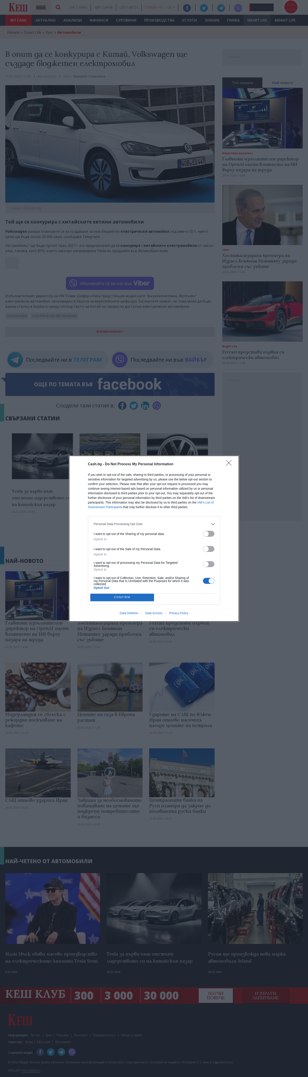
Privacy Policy (178, 613)
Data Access (153, 613)
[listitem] (154, 524)
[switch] (208, 534)
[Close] (230, 464)
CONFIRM (122, 597)
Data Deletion (129, 613)
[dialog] (154, 538)
